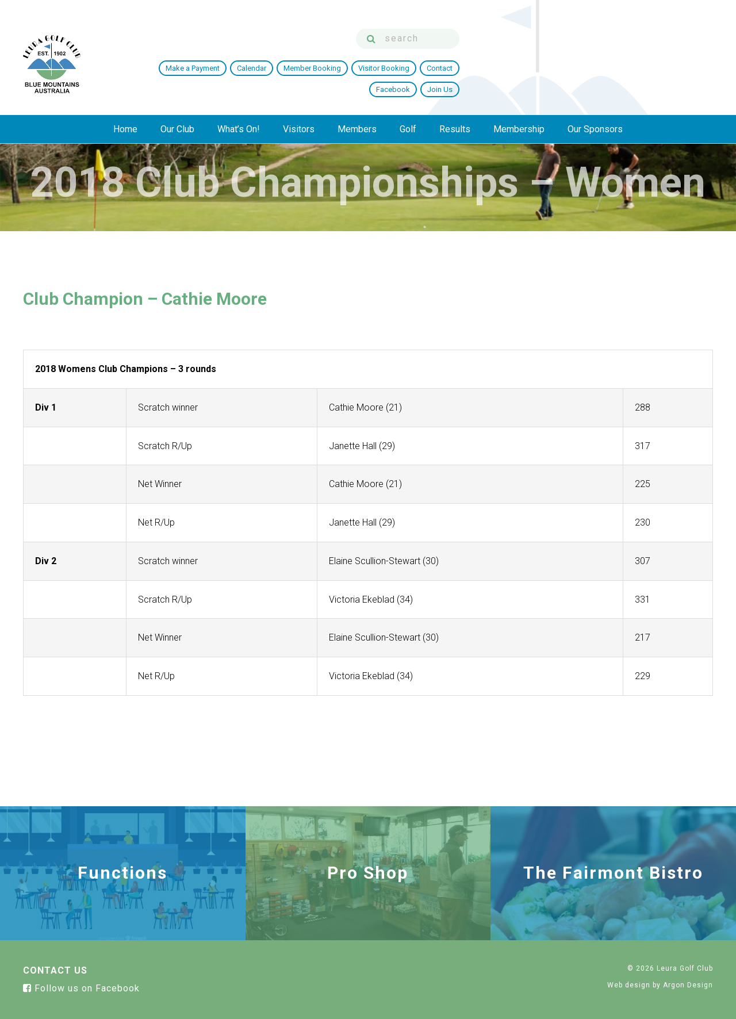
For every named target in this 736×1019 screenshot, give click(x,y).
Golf (408, 101)
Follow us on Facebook (81, 988)
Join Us (693, 59)
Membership (519, 101)
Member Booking (472, 59)
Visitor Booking (543, 59)
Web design (628, 985)
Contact (599, 59)
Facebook (647, 59)
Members (357, 101)
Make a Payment (352, 59)
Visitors (299, 101)
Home (125, 101)
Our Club (177, 101)
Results (454, 101)
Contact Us (55, 970)
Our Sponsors (595, 101)
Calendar (411, 59)
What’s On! (238, 101)
